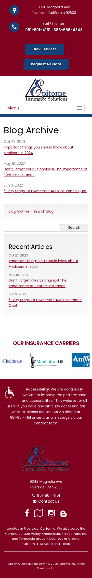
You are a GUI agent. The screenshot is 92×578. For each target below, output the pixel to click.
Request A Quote (46, 64)
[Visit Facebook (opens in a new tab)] (27, 513)
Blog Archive (19, 211)
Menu (13, 108)
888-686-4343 (67, 29)
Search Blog (43, 211)
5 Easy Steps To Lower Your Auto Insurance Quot (45, 190)
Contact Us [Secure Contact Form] (46, 501)
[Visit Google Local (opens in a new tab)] (39, 513)
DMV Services (44, 49)
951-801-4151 (38, 29)
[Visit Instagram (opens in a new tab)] (51, 513)
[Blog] (63, 513)
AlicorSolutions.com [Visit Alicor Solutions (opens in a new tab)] (31, 564)
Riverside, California (39, 528)
